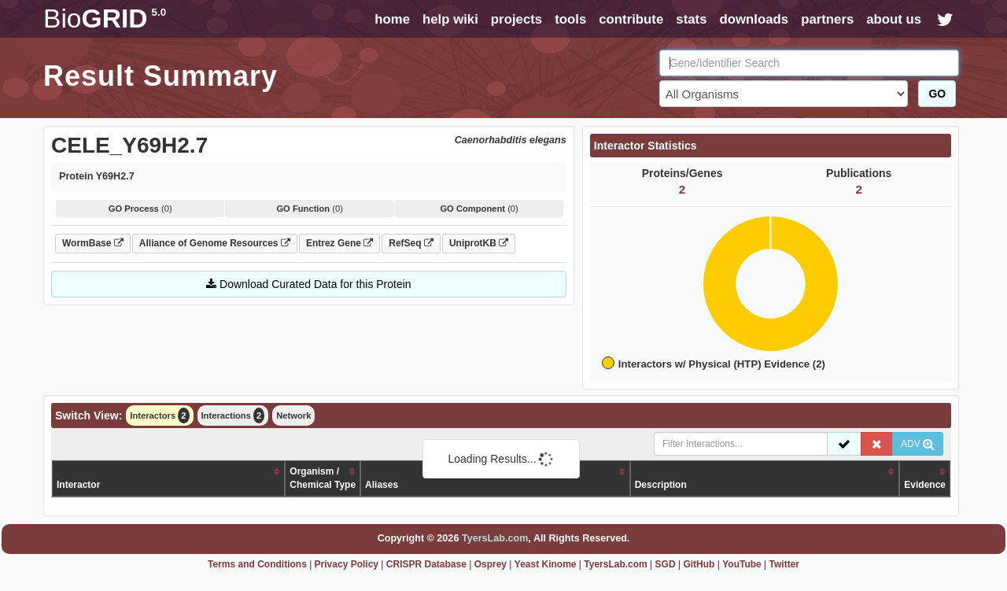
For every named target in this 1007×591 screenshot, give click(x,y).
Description (661, 484)
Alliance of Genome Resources (214, 243)
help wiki (450, 19)
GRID (104, 18)
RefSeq (411, 243)
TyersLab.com (495, 538)
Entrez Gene (339, 243)
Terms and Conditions (257, 564)
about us (893, 19)
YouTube (742, 564)
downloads (753, 19)
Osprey (490, 564)
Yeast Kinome (546, 564)
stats (691, 19)
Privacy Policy (346, 564)
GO (937, 93)
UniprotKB (478, 243)
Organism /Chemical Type (323, 478)
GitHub (698, 564)
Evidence (925, 484)
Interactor (78, 484)
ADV (918, 443)
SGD (665, 564)
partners (827, 19)
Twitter (784, 564)
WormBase (93, 243)
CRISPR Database (426, 564)
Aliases (381, 484)
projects (516, 19)
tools (570, 19)
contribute (631, 19)
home (392, 19)
